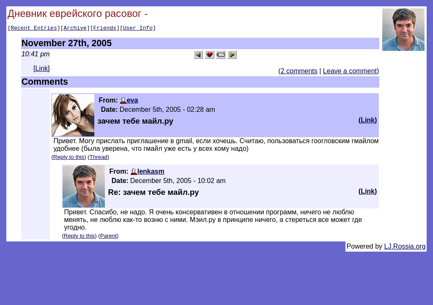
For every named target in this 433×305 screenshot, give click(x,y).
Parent (108, 237)
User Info (138, 29)
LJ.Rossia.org (405, 247)
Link (42, 69)
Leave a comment (350, 72)
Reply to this (68, 158)
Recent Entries (34, 29)
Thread (98, 158)
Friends (105, 29)
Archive (75, 29)
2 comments (299, 72)
